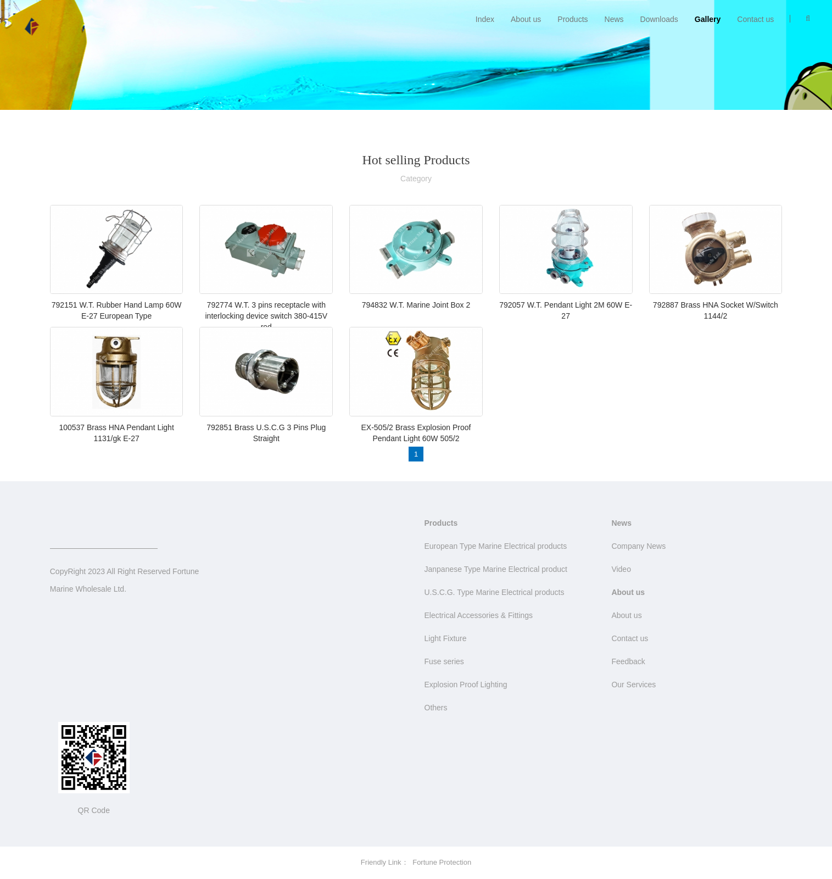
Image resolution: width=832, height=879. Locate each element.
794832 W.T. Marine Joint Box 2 (416, 305)
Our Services (633, 684)
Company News (638, 546)
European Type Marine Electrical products (496, 546)
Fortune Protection (441, 862)
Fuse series (444, 661)
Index (485, 19)
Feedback (628, 661)
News (614, 19)
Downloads (659, 19)
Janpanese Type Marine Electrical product (496, 569)
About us (526, 19)
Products (572, 19)
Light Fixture (446, 638)
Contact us (755, 19)
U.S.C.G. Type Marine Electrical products (495, 592)
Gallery (708, 19)
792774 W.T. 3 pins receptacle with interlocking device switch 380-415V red (266, 316)
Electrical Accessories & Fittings (479, 615)
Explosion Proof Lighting (466, 684)
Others (436, 707)
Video (621, 569)
